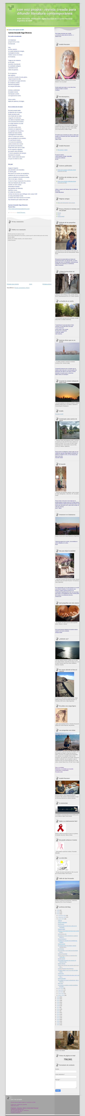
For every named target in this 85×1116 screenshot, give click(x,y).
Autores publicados (62, 922)
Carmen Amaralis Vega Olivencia (65, 968)
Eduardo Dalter (61, 929)
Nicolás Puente (61, 958)
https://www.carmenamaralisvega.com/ (18, 208)
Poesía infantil (61, 216)
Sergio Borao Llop (62, 934)
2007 (58, 1024)
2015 (58, 1010)
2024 (58, 913)
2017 (58, 1007)
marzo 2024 (61, 993)
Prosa (59, 214)
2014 (58, 1012)
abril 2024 (60, 991)
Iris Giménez (61, 948)
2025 (58, 912)
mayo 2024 (61, 990)
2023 (58, 997)
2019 (58, 1004)
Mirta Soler (60, 983)
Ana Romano (61, 924)
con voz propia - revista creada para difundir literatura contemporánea (46, 11)
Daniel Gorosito (61, 943)
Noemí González (62, 978)
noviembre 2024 (62, 915)
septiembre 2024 (62, 917)
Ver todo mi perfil (59, 414)
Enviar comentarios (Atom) (22, 287)
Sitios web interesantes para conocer (66, 202)
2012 (58, 1016)
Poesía (59, 213)
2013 (58, 1014)
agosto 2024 (61, 918)
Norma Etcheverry (62, 938)
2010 (58, 1019)
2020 (58, 1002)
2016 (58, 1009)
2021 (58, 1000)
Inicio (30, 284)
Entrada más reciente (13, 284)
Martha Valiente (61, 963)
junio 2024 (60, 988)
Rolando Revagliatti (62, 953)
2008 (58, 1023)
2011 (58, 1017)
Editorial (60, 920)
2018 (58, 1005)
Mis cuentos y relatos (63, 149)
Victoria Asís (61, 973)
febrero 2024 (61, 995)
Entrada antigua (47, 284)
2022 (58, 998)
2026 (58, 910)
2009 (58, 1021)
